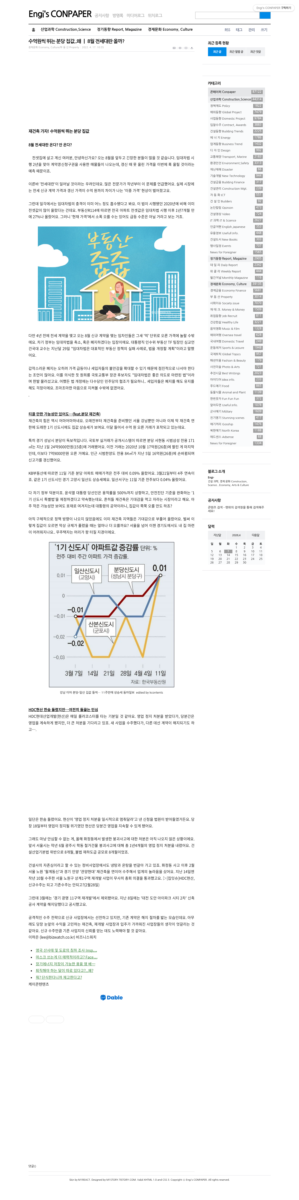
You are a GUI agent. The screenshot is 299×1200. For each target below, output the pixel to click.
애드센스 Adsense (236, 437)
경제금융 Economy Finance (236, 291)
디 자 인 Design (236, 150)
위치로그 (155, 16)
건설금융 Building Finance (236, 182)
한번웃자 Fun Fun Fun (236, 399)
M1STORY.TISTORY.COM (121, 1180)
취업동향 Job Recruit (236, 316)
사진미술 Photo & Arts (236, 367)
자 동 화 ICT (236, 195)
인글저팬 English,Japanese (236, 227)
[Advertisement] (112, 771)
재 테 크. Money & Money (236, 310)
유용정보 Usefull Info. (236, 233)
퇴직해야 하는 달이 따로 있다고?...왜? (64, 970)
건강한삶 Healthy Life (236, 322)
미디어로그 (135, 16)
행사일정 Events (236, 246)
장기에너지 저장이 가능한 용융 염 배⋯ (65, 963)
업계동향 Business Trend (236, 144)
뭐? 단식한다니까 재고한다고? (59, 977)
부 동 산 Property (236, 297)
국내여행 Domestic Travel (236, 342)
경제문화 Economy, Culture (170, 29)
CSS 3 (166, 1180)
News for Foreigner (236, 252)
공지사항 (102, 16)
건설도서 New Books (236, 240)
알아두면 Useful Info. (236, 405)
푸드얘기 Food (236, 386)
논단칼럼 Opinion (236, 208)
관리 (251, 30)
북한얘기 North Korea (236, 431)
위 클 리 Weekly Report (236, 271)
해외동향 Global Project (236, 112)
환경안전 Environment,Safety (236, 163)
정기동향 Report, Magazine (119, 29)
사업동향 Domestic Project (236, 119)
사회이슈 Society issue (236, 303)
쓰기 (264, 30)
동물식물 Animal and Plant (236, 392)
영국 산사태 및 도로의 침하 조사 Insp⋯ (66, 950)
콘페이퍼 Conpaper (236, 92)
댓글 (31, 1166)
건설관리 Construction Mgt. (236, 189)
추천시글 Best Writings (236, 373)
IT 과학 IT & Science (236, 221)
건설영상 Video (236, 214)
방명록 (117, 16)
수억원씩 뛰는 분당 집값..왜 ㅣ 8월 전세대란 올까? (77, 41)
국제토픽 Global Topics (236, 354)
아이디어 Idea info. (236, 380)
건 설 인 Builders (236, 201)
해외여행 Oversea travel (236, 335)
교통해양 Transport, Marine (236, 157)
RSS (227, 30)
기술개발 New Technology (236, 176)
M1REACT (84, 1180)
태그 (239, 30)
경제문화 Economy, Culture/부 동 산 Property (54, 47)
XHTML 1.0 (150, 1180)
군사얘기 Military (236, 412)
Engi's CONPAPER (60, 14)
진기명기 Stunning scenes (236, 418)
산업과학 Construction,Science (66, 29)
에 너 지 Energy (236, 138)
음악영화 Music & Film (236, 329)
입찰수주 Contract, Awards (236, 125)
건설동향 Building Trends (236, 131)
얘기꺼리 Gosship (236, 424)
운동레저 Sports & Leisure (236, 348)
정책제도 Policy (236, 106)
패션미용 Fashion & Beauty (236, 361)
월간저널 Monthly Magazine (236, 278)
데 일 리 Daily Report (236, 265)
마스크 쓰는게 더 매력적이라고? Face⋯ (66, 957)
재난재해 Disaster (236, 170)
